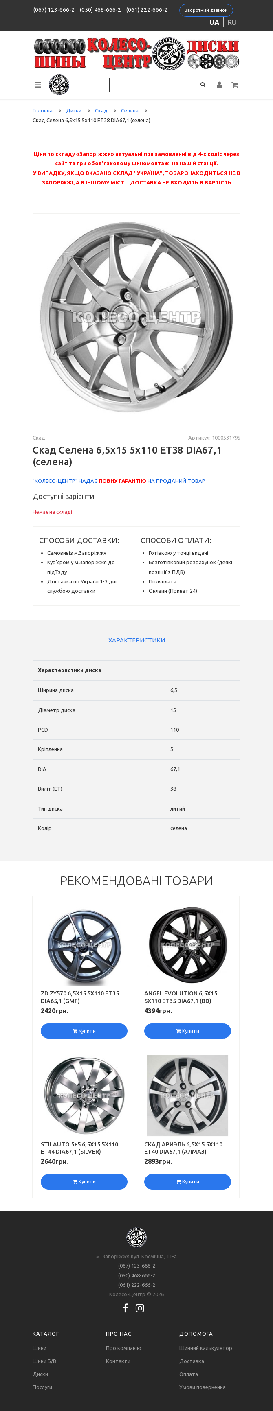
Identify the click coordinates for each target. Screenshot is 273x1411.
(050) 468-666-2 (100, 10)
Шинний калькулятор (205, 1348)
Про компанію (123, 1348)
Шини (39, 1348)
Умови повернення (202, 1387)
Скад (39, 437)
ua (214, 22)
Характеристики (136, 640)
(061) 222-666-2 (146, 10)
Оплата (188, 1374)
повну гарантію (122, 481)
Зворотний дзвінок (206, 10)
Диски (40, 1374)
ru (232, 22)
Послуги (42, 1387)
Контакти (118, 1361)
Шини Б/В (44, 1361)
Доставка (191, 1361)
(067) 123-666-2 (54, 10)
